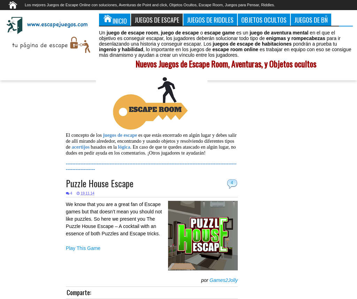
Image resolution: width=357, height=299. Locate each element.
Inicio (114, 19)
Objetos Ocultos (264, 19)
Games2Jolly (224, 280)
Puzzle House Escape (100, 183)
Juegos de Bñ (311, 19)
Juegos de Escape (157, 19)
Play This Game (83, 248)
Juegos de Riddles (210, 19)
